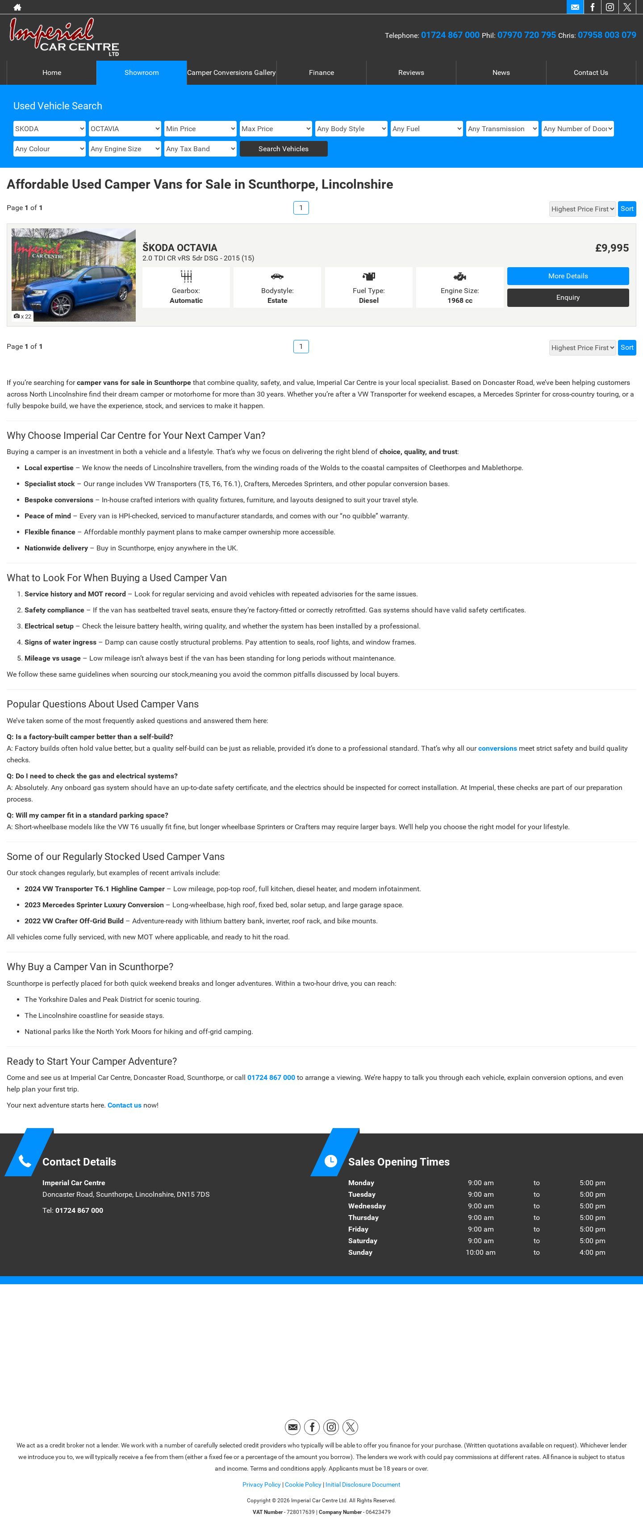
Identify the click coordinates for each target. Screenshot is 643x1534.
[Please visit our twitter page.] (627, 7)
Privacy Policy (261, 1484)
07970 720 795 (527, 34)
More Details (568, 276)
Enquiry (568, 297)
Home (51, 72)
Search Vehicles (284, 149)
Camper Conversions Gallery (231, 72)
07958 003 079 (607, 34)
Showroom (142, 72)
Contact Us (591, 72)
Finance (321, 72)
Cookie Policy (303, 1484)
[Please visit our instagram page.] (609, 7)
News (501, 72)
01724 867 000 (451, 34)
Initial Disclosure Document (363, 1484)
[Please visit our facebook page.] (592, 7)
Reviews (411, 72)
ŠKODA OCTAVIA (179, 247)
